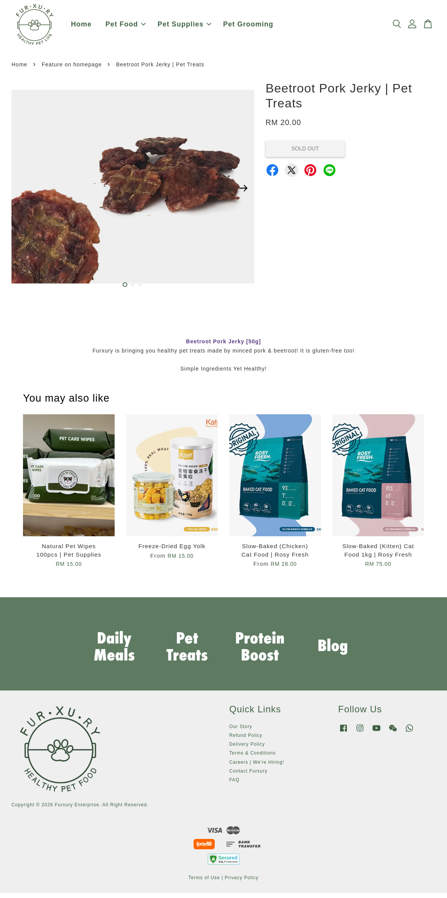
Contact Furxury (248, 775)
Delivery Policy (247, 749)
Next (243, 193)
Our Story (240, 731)
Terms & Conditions (252, 758)
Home (81, 27)
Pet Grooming (248, 27)
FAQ (234, 785)
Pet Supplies (184, 27)
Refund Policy (245, 740)
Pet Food (125, 27)
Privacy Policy (241, 882)
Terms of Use (204, 882)
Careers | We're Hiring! (256, 766)
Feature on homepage (72, 69)
